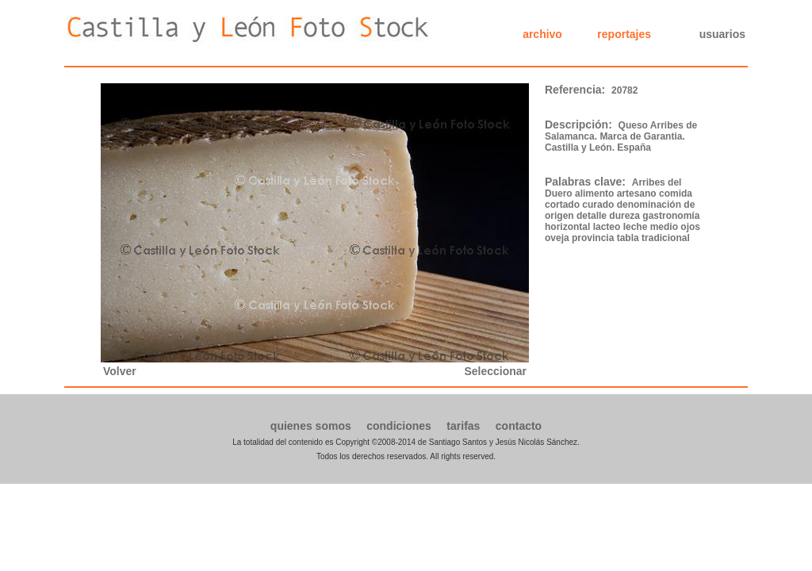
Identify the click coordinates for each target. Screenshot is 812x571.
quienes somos (310, 426)
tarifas (463, 426)
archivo (542, 34)
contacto (519, 426)
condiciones (398, 426)
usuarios (722, 34)
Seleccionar (495, 371)
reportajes (624, 34)
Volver (119, 371)
